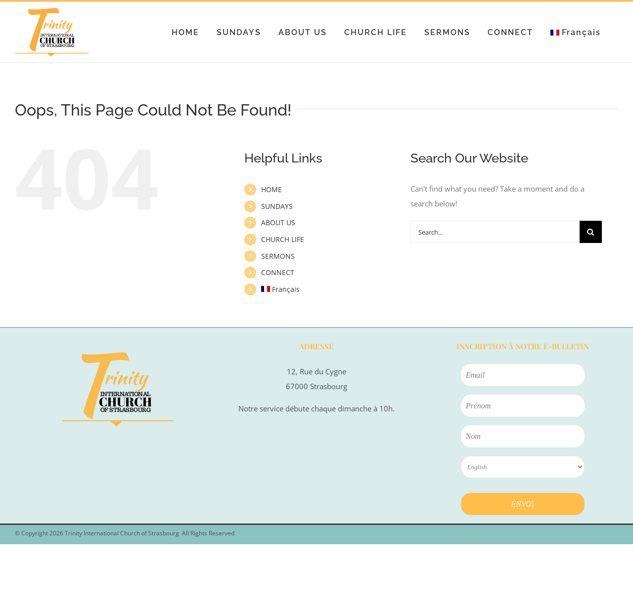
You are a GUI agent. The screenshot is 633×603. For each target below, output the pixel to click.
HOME (271, 189)
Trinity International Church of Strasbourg (122, 533)
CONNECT (277, 272)
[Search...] (495, 232)
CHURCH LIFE (282, 239)
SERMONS (278, 256)
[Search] (591, 232)
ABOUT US (278, 222)
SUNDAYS (277, 206)
